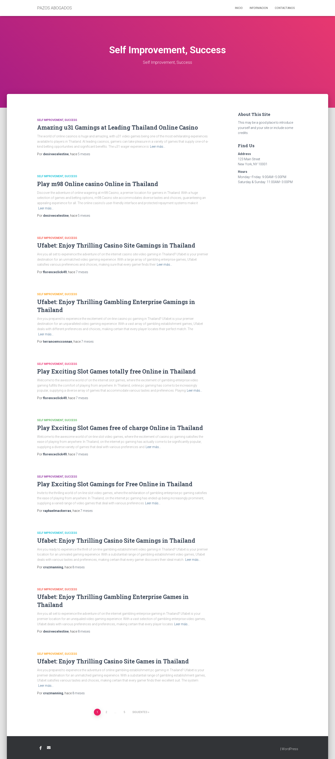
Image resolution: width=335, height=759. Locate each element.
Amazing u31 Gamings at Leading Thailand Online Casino (117, 127)
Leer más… (157, 146)
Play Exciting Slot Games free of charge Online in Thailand (120, 428)
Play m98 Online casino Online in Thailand (97, 184)
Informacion (259, 8)
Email (49, 747)
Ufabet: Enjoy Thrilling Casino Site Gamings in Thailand (116, 245)
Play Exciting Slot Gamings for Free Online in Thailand (114, 484)
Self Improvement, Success (57, 120)
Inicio (239, 8)
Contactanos (285, 8)
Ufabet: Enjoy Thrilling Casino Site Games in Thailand (113, 661)
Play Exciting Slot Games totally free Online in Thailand (116, 371)
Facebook (40, 748)
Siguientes (139, 712)
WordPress (290, 749)
